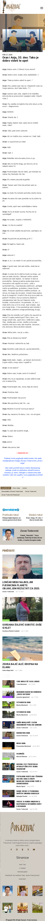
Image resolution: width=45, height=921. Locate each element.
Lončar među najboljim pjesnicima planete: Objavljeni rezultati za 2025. (21, 585)
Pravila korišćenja (32, 920)
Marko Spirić (20, 786)
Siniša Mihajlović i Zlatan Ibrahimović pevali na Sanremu (29, 723)
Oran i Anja (16, 488)
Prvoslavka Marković (23, 746)
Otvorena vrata (7, 697)
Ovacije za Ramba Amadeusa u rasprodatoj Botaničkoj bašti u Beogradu (28, 803)
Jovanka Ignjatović (23, 697)
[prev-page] (3, 676)
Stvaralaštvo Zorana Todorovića (12, 491)
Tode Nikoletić (21, 684)
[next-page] (7, 676)
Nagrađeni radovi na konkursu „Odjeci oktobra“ (28, 693)
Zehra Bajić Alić (8, 670)
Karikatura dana (23, 733)
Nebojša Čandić (21, 796)
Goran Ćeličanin (22, 735)
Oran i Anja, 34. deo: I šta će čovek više (34, 519)
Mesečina (6, 620)
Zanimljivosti (7, 748)
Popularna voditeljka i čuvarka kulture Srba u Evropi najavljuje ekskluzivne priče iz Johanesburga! (29, 780)
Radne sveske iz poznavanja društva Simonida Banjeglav (27, 792)
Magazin (5, 781)
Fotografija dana (23, 702)
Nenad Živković (21, 756)
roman (24, 488)
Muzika (5, 769)
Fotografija (6, 707)
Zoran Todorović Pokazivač (10, 495)
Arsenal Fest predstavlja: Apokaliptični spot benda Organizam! (27, 766)
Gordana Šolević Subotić (11, 631)
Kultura (5, 727)
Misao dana (20, 743)
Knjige (5, 578)
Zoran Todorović (30, 491)
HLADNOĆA (20, 753)
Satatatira (6, 738)
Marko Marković (22, 705)
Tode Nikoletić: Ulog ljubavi (27, 681)
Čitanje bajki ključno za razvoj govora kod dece (11, 519)
